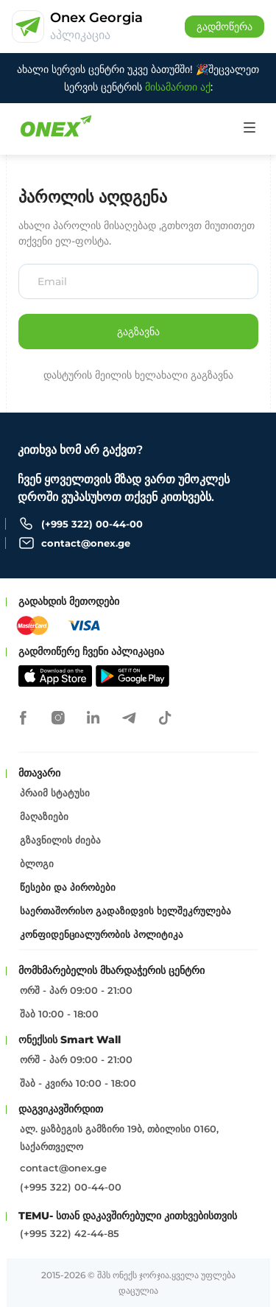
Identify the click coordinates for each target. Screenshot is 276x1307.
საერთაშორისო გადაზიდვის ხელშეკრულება (125, 911)
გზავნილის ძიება (60, 840)
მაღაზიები (44, 816)
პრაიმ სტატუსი (55, 793)
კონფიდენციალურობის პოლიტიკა (101, 934)
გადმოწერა (224, 26)
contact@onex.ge (85, 543)
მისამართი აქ (177, 87)
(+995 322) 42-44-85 (69, 1233)
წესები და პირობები (68, 887)
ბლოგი (37, 863)
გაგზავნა (138, 331)
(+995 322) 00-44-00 (92, 524)
